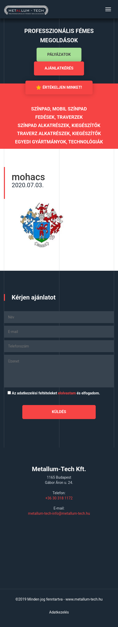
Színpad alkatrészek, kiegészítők (59, 125)
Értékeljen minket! (59, 87)
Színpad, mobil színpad (59, 109)
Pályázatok (59, 54)
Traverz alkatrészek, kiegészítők (59, 133)
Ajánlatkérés (59, 68)
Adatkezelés (59, 612)
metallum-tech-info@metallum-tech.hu (59, 513)
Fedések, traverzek (59, 117)
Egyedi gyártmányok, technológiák (59, 141)
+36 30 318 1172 (59, 498)
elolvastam (67, 393)
